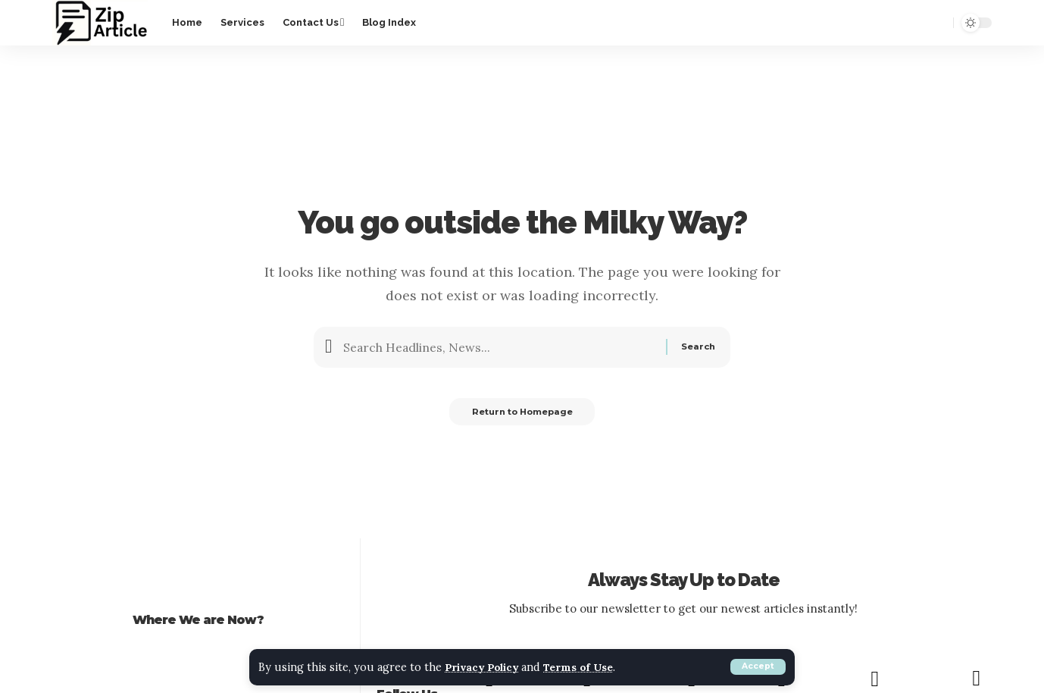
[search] (936, 23)
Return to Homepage (522, 415)
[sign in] (881, 23)
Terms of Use (595, 667)
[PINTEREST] (874, 679)
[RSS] (975, 679)
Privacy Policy (488, 667)
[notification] (908, 23)
